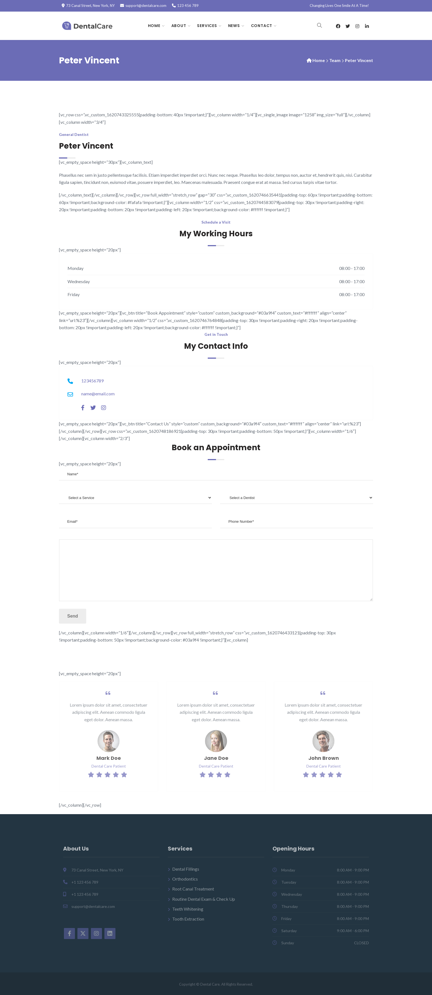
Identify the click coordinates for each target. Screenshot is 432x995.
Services (207, 25)
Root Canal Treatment (193, 889)
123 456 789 (188, 5)
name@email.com (98, 393)
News (234, 25)
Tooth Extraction (188, 919)
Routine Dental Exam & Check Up (203, 899)
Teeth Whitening (187, 909)
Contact (261, 25)
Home (154, 25)
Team (335, 60)
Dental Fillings (185, 868)
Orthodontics (185, 879)
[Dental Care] (88, 25)
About (178, 25)
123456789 (92, 380)
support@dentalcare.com (145, 5)
